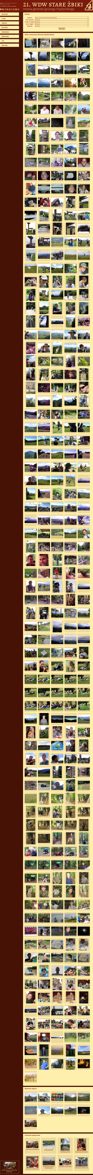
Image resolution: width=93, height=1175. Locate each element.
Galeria (4, 23)
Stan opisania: (30, 20)
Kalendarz (5, 32)
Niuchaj (4, 45)
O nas (4, 18)
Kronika (5, 27)
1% (3, 41)
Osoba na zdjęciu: (30, 22)
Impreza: (29, 17)
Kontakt (5, 14)
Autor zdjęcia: (30, 24)
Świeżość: (30, 26)
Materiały (5, 36)
